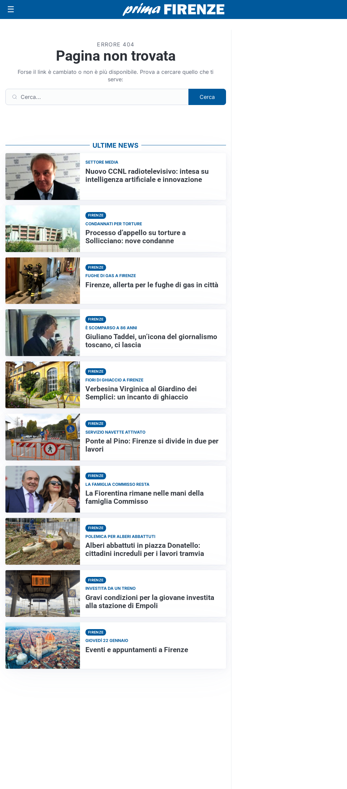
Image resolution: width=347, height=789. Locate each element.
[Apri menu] (11, 9)
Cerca (207, 97)
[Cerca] (97, 97)
